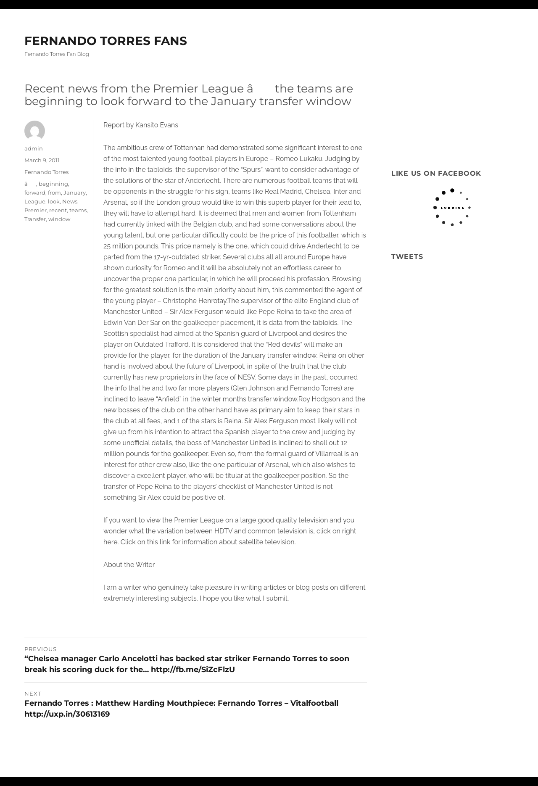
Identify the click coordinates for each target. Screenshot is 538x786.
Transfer (35, 219)
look (54, 201)
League (34, 201)
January (74, 192)
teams (78, 210)
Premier (35, 210)
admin (33, 148)
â (30, 183)
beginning (53, 183)
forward (34, 192)
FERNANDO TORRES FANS (105, 41)
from (54, 192)
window (59, 219)
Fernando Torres (46, 172)
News (69, 201)
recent (58, 210)
